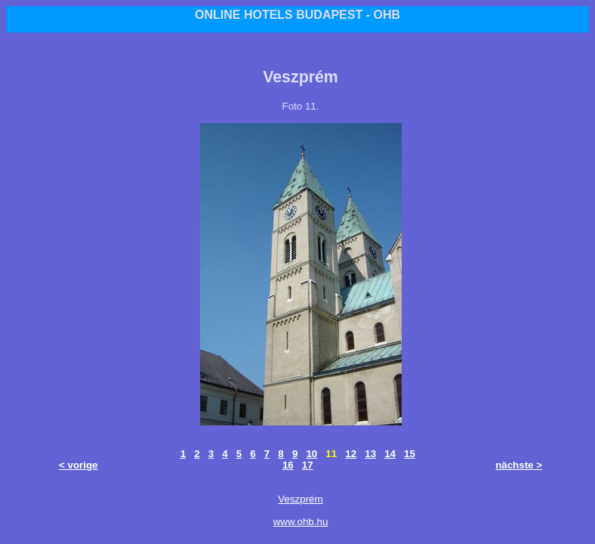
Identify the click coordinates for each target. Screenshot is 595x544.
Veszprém (300, 499)
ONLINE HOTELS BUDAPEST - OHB (297, 14)
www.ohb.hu (300, 521)
